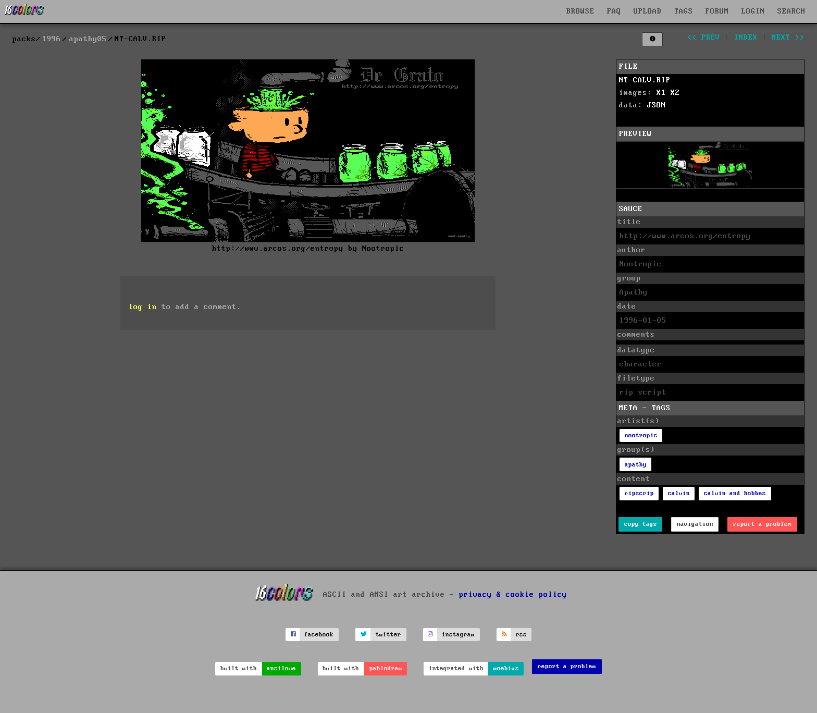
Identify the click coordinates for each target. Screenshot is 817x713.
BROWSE (580, 11)
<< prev (703, 37)
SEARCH (791, 11)
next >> (788, 37)
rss (521, 634)
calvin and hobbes (735, 493)
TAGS (683, 11)
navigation (695, 524)
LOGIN (753, 11)
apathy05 (88, 39)
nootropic (641, 435)
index (746, 37)
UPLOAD (648, 11)
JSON (656, 105)
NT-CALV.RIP (645, 80)
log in (143, 307)
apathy (636, 464)
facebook (318, 634)
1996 (51, 39)
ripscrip (639, 493)
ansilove (281, 668)
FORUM (717, 11)
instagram (458, 634)
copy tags (640, 524)
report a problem (762, 524)
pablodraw (385, 668)
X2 (675, 93)
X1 (661, 93)
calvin (679, 493)
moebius (506, 668)
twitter (388, 634)
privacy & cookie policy (513, 595)
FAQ (614, 11)
